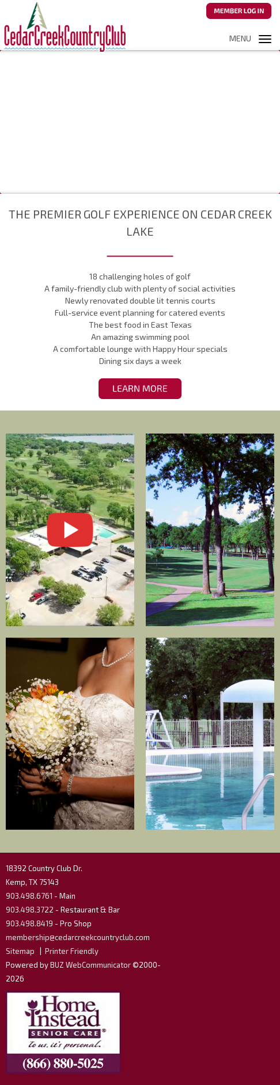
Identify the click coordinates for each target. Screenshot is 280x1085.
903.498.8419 (29, 923)
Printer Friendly (72, 951)
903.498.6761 (29, 895)
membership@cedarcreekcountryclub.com (78, 937)
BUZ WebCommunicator (90, 964)
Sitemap (20, 951)
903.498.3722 (30, 909)
